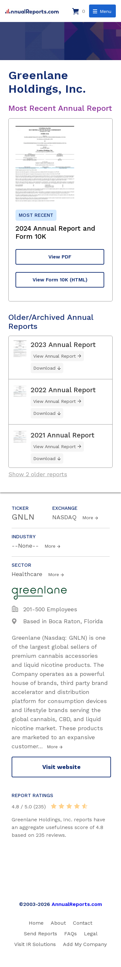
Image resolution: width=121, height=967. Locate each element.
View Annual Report (54, 356)
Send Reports (40, 933)
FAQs (70, 933)
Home (36, 923)
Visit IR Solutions (35, 944)
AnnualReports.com (77, 904)
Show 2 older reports (37, 474)
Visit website (61, 766)
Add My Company (85, 944)
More (87, 517)
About (58, 923)
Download (44, 368)
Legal (90, 933)
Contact (82, 923)
